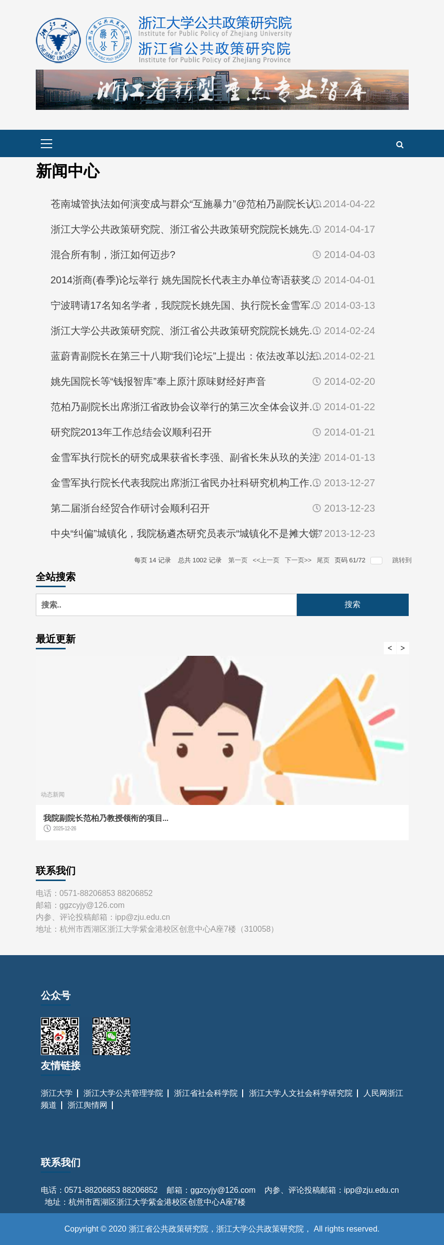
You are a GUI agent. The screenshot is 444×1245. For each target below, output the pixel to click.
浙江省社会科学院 (206, 1093)
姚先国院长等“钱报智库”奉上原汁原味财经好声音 (158, 381)
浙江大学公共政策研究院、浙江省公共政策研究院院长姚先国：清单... (188, 229)
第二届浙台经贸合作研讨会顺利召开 (130, 508)
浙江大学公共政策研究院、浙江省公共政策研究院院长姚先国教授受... (188, 330)
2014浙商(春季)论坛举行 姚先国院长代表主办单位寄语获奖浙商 (188, 279)
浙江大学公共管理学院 (123, 1093)
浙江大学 (57, 1093)
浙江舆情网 (87, 1105)
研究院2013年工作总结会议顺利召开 (131, 432)
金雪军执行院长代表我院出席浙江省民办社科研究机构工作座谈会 (188, 482)
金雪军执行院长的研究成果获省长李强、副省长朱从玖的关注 (185, 457)
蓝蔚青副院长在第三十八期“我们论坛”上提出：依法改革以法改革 (188, 356)
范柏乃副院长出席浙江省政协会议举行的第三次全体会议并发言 (188, 406)
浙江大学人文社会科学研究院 (301, 1093)
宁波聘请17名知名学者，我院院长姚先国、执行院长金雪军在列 (188, 305)
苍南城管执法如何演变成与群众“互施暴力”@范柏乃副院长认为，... (188, 203)
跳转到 (403, 560)
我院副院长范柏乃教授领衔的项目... (106, 817)
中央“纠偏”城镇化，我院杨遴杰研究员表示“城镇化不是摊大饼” (187, 533)
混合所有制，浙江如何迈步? (113, 254)
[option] (222, 753)
